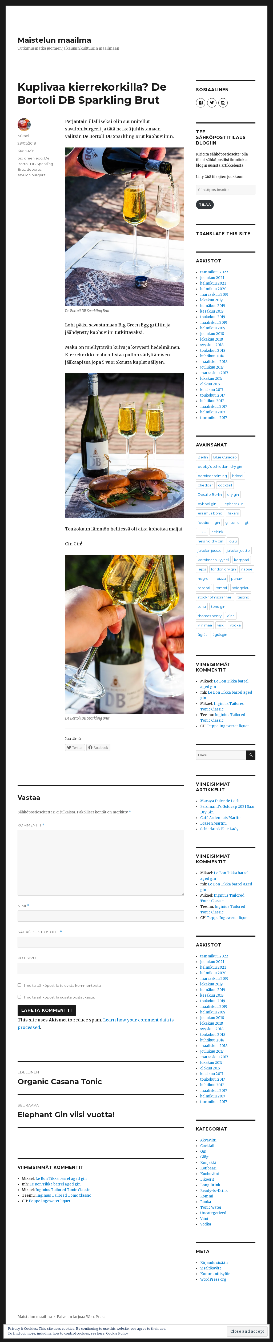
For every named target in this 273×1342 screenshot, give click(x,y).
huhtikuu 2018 (212, 356)
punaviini (238, 578)
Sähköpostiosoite (40, 932)
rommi (221, 588)
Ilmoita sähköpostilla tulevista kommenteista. (63, 985)
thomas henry (210, 616)
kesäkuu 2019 (211, 311)
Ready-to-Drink (214, 1190)
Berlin (203, 457)
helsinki (217, 532)
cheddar (205, 485)
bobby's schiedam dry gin (220, 466)
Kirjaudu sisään (214, 1262)
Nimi (24, 906)
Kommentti (31, 825)
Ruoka (205, 1202)
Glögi (205, 1157)
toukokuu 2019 (212, 317)
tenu (202, 606)
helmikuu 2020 (213, 289)
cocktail (225, 485)
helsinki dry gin (210, 541)
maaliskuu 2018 (213, 362)
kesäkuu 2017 (211, 390)
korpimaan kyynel (213, 560)
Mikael (23, 136)
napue (246, 569)
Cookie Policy (117, 1333)
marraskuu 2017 (214, 373)
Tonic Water (211, 1207)
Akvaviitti (208, 1140)
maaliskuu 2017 (213, 406)
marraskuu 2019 (214, 294)
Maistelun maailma (54, 40)
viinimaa (205, 625)
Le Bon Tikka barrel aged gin (61, 1178)
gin (217, 522)
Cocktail (207, 1146)
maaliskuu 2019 (213, 322)
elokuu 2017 (210, 384)
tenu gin (218, 606)
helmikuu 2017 (212, 412)
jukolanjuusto (238, 550)
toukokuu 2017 (212, 395)
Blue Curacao (225, 457)
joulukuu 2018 (212, 333)
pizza (221, 578)
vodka (235, 625)
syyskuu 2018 (211, 345)
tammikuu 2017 (213, 418)
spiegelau (240, 588)
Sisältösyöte (211, 1268)
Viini (204, 1218)
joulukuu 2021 (212, 277)
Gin (203, 1151)
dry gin (233, 494)
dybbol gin (207, 504)
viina (231, 616)
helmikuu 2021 (213, 283)
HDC (202, 532)
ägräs (202, 634)
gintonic (232, 522)
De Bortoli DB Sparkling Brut (35, 163)
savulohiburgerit (32, 175)
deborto (34, 169)
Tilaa (205, 204)
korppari (241, 560)
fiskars (233, 513)
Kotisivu (27, 958)
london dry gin (223, 569)
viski (220, 625)
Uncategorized (213, 1213)
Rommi (206, 1196)
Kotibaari (208, 1168)
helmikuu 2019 (212, 328)
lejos (202, 569)
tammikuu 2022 (214, 272)
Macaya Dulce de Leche (221, 801)
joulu (232, 541)
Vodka (205, 1224)
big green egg (30, 158)
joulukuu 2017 (211, 367)
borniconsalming (212, 476)
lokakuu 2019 (211, 300)
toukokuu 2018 (212, 350)
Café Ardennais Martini (221, 818)
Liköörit (207, 1179)
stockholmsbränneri (215, 597)
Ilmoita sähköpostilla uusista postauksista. (59, 997)
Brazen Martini (213, 823)
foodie (203, 522)
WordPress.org (213, 1279)
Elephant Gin (232, 504)
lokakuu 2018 (211, 339)
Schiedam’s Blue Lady (219, 829)
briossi (237, 476)
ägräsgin (219, 634)
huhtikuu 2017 (212, 401)
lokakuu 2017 (211, 378)
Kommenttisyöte (215, 1274)
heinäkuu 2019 (212, 305)
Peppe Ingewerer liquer (50, 1201)
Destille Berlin (210, 494)
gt (246, 522)
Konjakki (208, 1162)
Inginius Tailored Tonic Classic (62, 1190)
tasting (243, 597)
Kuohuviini (26, 151)
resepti (204, 588)
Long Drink (210, 1185)
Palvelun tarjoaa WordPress (81, 1317)
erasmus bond (210, 513)
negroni (204, 578)
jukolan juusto (210, 550)
